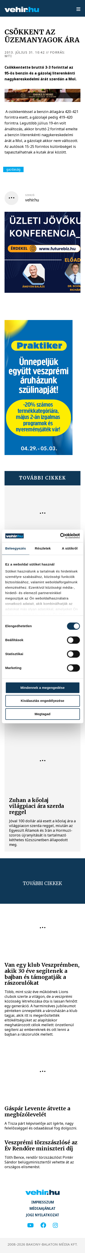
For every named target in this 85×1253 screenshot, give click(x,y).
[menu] (78, 9)
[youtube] (30, 1225)
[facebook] (43, 1225)
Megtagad (42, 714)
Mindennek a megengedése (42, 688)
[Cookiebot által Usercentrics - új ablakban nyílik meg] (60, 536)
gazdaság (13, 169)
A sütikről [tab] (70, 548)
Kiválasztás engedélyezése (42, 701)
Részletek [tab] (43, 548)
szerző (29, 195)
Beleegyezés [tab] (15, 548)
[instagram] (55, 1225)
